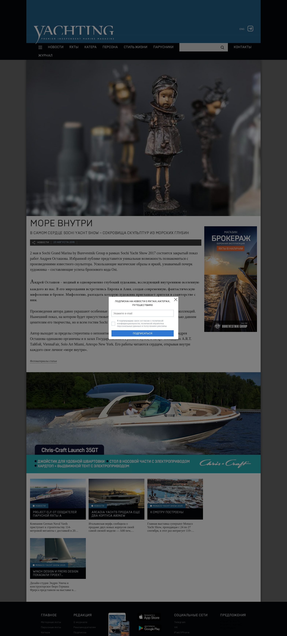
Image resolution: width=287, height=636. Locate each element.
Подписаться (142, 333)
